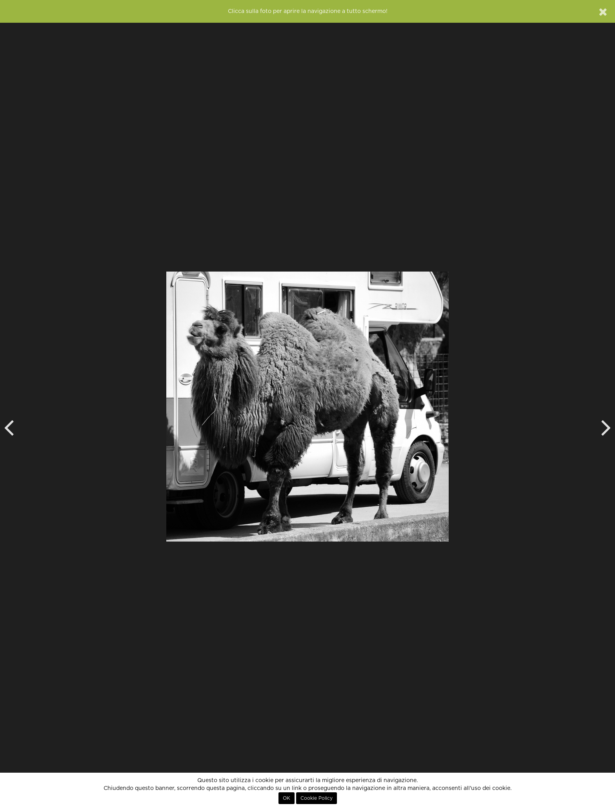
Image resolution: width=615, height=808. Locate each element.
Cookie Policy (316, 798)
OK (286, 798)
